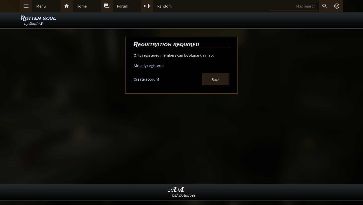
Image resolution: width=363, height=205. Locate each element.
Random (164, 6)
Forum (122, 6)
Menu (41, 6)
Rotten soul (38, 18)
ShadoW (36, 23)
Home (82, 6)
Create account (146, 79)
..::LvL (176, 190)
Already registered (149, 65)
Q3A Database (183, 195)
